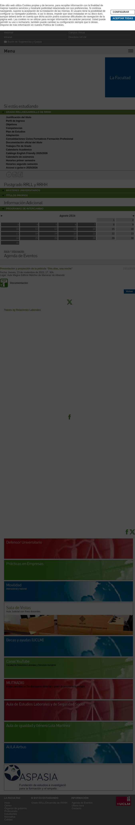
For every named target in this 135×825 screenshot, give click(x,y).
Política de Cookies (53, 25)
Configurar (121, 12)
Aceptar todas (123, 18)
